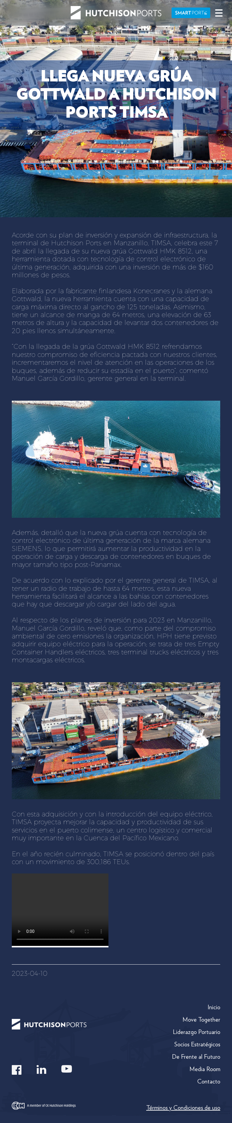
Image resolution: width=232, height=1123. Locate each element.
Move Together (201, 1019)
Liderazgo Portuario (196, 1032)
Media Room (204, 1069)
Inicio (214, 1007)
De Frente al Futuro (196, 1056)
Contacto (208, 1081)
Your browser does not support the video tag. (60, 909)
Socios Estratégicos (197, 1044)
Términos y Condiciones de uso (183, 1107)
